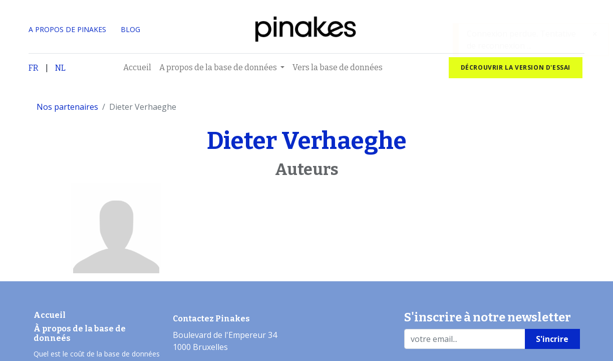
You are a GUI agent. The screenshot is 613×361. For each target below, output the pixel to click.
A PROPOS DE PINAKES (67, 29)
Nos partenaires (67, 106)
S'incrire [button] (552, 338)
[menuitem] (137, 68)
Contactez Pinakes (211, 318)
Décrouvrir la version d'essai (515, 67)
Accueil (50, 315)
